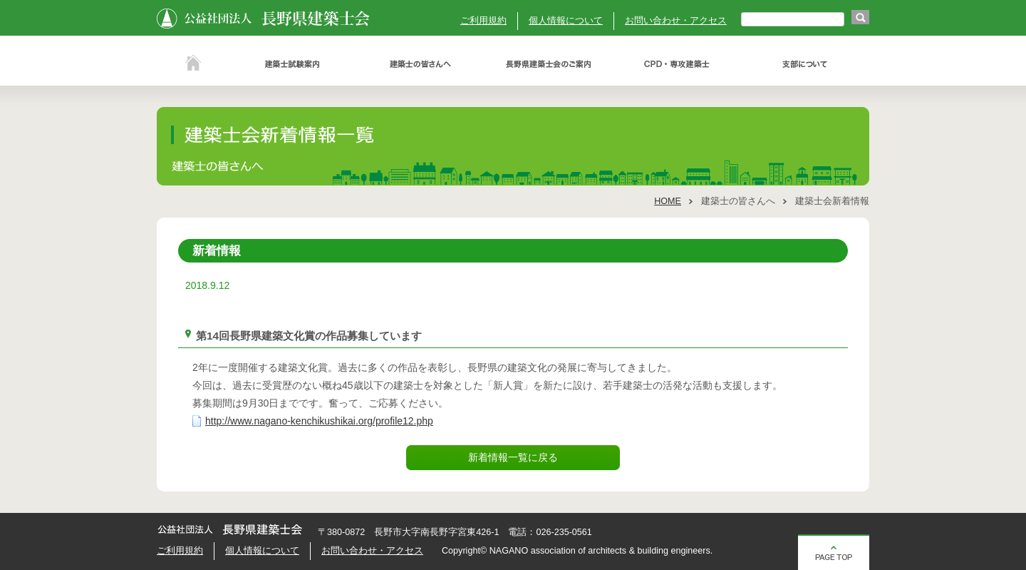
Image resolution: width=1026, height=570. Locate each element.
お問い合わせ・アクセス (676, 21)
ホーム (192, 64)
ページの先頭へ (833, 552)
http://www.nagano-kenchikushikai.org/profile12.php (319, 421)
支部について (805, 64)
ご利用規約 (483, 21)
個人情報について (566, 21)
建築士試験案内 (292, 64)
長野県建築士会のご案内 (548, 64)
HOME (667, 201)
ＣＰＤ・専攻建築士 (677, 64)
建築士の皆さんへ (420, 64)
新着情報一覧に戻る (513, 457)
